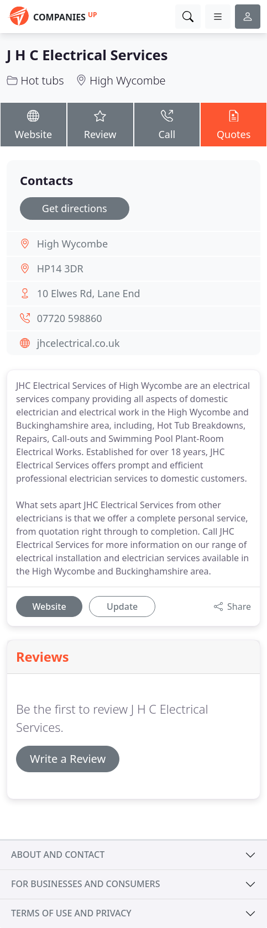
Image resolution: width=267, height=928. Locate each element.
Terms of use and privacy (71, 913)
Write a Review (68, 758)
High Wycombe (128, 80)
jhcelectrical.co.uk (78, 343)
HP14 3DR (60, 268)
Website (33, 124)
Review (100, 124)
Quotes (234, 124)
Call (167, 124)
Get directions (74, 208)
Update (122, 606)
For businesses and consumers (85, 884)
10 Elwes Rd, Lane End (88, 293)
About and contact (57, 854)
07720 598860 (69, 318)
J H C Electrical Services (87, 54)
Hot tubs (42, 80)
